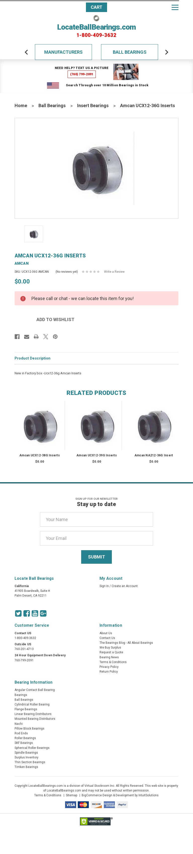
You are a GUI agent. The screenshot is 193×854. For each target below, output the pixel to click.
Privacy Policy (109, 667)
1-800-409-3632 (96, 35)
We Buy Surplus (110, 647)
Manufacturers (63, 52)
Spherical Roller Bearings (32, 748)
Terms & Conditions (113, 662)
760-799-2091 (24, 660)
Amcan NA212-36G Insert (153, 455)
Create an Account (125, 586)
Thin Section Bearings (30, 762)
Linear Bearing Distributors (33, 714)
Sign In (104, 586)
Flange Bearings (26, 709)
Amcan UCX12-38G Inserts (39, 455)
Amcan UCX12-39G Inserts (96, 455)
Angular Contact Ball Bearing (35, 690)
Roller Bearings (25, 738)
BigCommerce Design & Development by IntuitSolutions (120, 795)
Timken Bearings (26, 767)
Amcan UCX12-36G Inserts (147, 105)
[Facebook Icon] (26, 613)
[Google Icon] (43, 613)
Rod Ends (21, 733)
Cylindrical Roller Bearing (32, 704)
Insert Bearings (93, 105)
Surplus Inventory (26, 757)
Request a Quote (111, 652)
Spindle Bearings (26, 752)
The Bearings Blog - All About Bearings (126, 643)
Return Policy (109, 671)
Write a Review (114, 271)
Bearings (21, 695)
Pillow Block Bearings (29, 728)
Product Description (33, 358)
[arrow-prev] (26, 52)
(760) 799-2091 (81, 74)
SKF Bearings (24, 743)
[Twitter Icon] (18, 613)
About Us (106, 633)
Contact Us (107, 638)
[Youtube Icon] (35, 613)
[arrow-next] (167, 52)
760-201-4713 (24, 649)
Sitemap (71, 795)
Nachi (19, 724)
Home (21, 105)
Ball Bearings (130, 52)
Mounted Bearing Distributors (35, 719)
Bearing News (109, 657)
